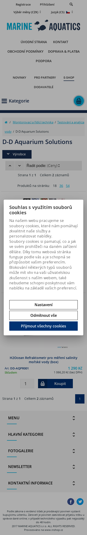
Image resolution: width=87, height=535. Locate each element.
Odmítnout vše (43, 315)
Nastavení (43, 304)
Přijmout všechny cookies (43, 326)
